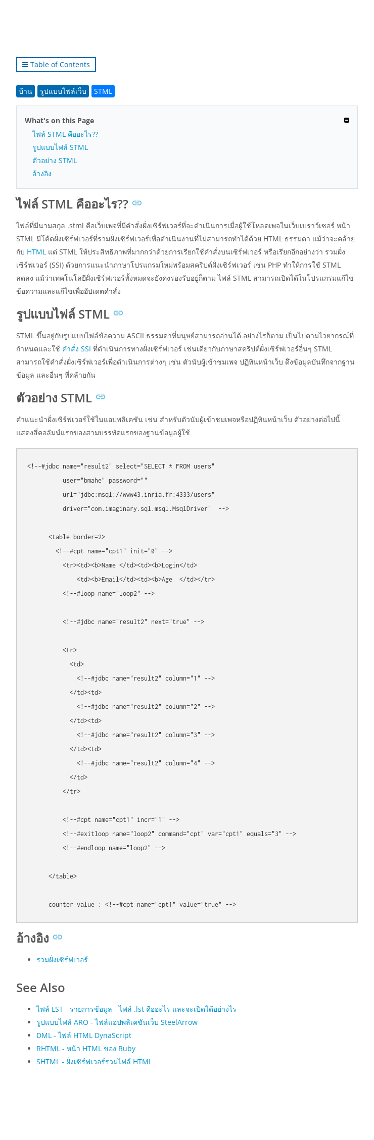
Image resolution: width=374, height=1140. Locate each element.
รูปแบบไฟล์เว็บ (63, 91)
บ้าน (25, 91)
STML (103, 91)
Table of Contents (56, 64)
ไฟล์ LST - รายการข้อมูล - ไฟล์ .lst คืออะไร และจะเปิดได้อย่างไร (136, 1009)
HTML (36, 251)
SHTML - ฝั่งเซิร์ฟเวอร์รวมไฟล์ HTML (94, 1061)
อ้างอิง (42, 173)
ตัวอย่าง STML (54, 160)
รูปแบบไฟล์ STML (60, 147)
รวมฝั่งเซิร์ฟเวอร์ (62, 959)
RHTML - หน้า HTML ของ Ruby (85, 1048)
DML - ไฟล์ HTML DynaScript (83, 1035)
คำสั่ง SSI (76, 348)
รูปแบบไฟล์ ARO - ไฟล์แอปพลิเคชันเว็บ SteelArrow (117, 1022)
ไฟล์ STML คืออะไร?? (65, 134)
